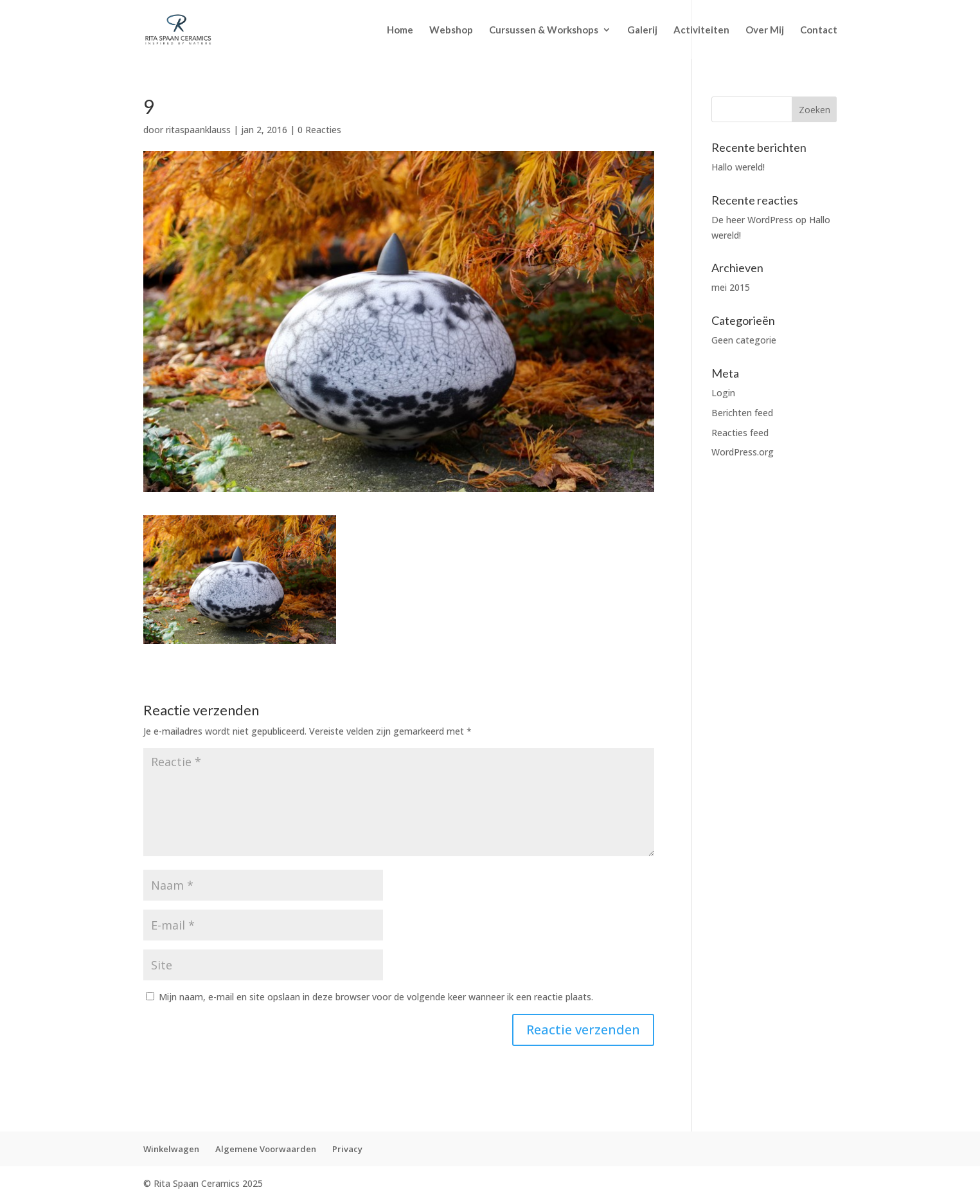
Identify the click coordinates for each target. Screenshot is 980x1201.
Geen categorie (743, 340)
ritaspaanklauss (198, 130)
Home (400, 30)
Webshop (451, 30)
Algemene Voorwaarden (265, 1149)
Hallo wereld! (738, 167)
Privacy (347, 1149)
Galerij (642, 30)
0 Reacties (319, 130)
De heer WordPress (752, 220)
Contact (818, 30)
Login (723, 393)
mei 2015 (730, 287)
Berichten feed (742, 413)
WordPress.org (742, 452)
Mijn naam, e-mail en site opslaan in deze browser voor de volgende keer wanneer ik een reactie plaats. (376, 997)
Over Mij (764, 30)
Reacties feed (740, 432)
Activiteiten (701, 30)
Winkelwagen (171, 1149)
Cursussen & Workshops (543, 30)
